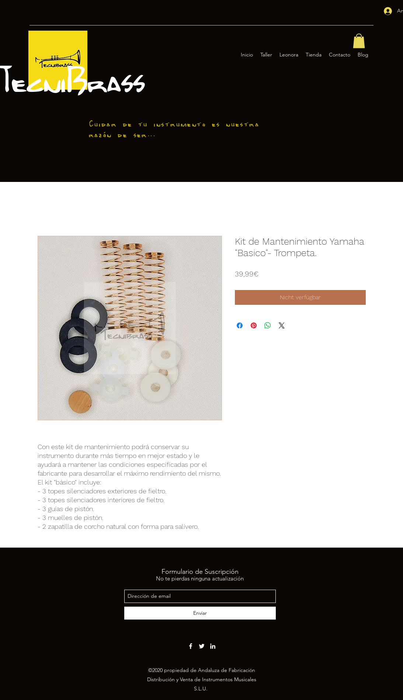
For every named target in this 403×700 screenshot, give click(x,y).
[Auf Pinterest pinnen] (253, 325)
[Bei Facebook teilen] (239, 325)
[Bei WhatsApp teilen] (267, 325)
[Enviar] (200, 613)
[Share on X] (281, 325)
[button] (359, 41)
